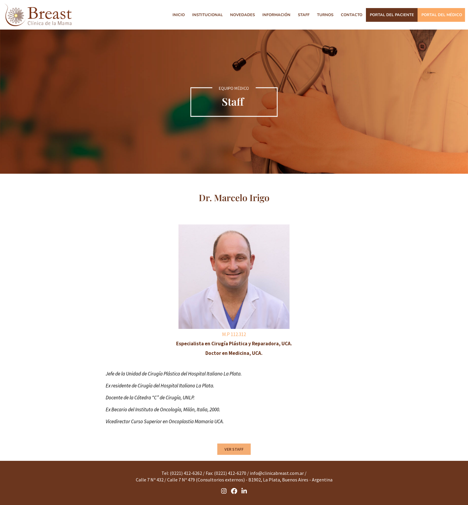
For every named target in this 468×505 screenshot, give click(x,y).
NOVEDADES (242, 15)
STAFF (304, 15)
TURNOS (325, 15)
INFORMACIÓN (276, 15)
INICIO (179, 15)
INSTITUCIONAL (207, 15)
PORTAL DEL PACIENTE (392, 15)
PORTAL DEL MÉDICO (441, 15)
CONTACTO (351, 15)
